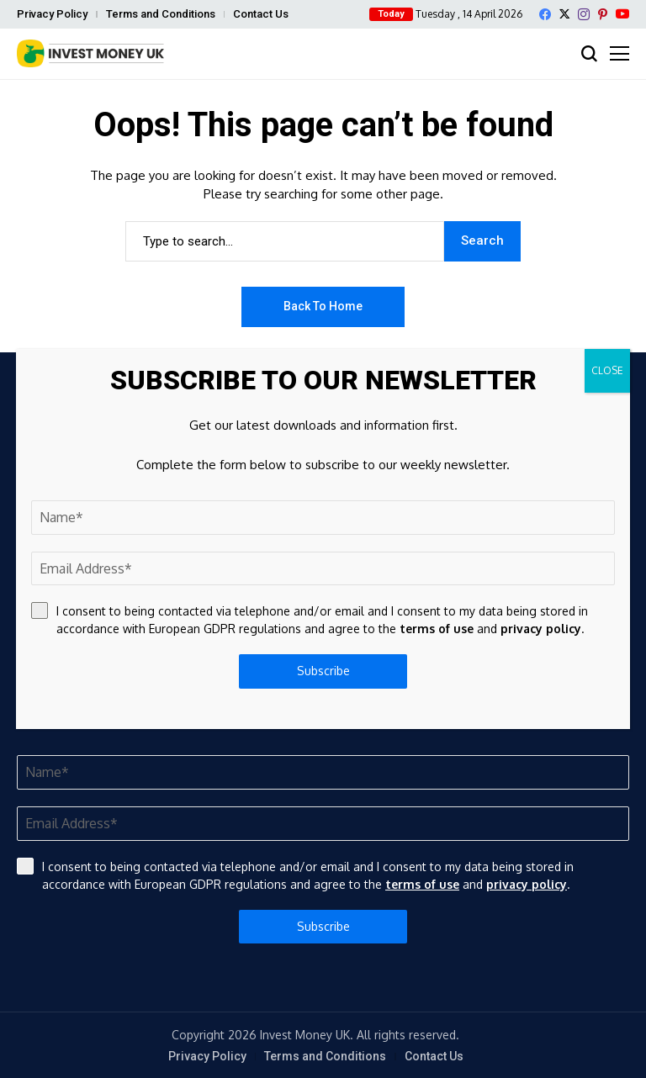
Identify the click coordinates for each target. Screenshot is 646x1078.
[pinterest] (602, 14)
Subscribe (323, 926)
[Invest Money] (90, 53)
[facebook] (545, 14)
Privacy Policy (52, 14)
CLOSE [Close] (607, 370)
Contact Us (261, 14)
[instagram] (584, 14)
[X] (564, 13)
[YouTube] (622, 13)
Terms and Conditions (160, 14)
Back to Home (323, 306)
